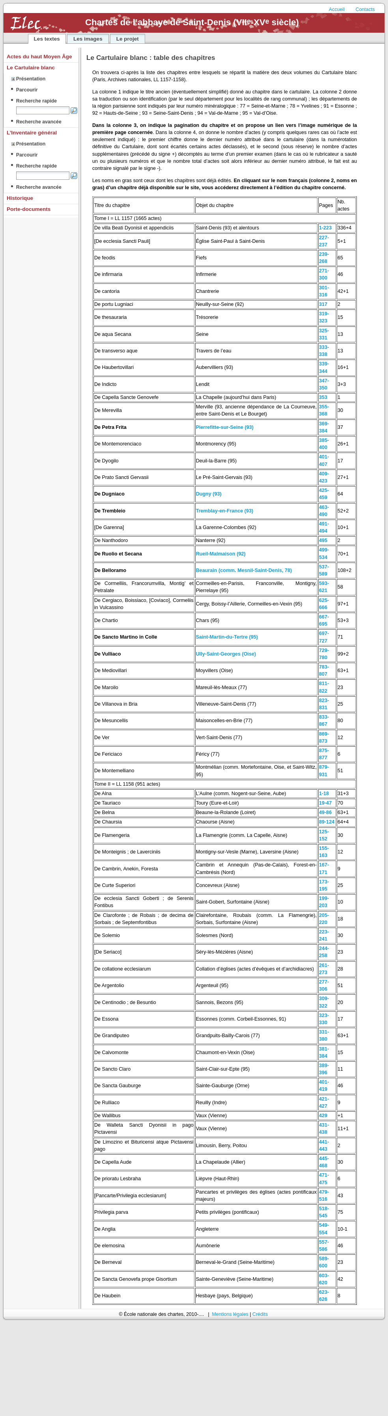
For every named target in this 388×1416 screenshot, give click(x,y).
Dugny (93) (209, 494)
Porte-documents (28, 209)
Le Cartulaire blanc (31, 68)
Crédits (260, 1314)
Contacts (365, 9)
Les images (88, 39)
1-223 (325, 228)
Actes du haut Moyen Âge (39, 57)
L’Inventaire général (32, 133)
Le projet (127, 39)
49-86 (325, 812)
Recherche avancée (39, 122)
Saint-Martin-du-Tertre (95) (227, 637)
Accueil (337, 9)
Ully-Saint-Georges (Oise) (226, 654)
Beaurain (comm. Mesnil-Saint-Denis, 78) (244, 570)
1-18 (324, 793)
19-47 (325, 803)
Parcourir (27, 90)
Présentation (31, 79)
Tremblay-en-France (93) (225, 511)
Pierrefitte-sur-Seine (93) (225, 427)
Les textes (47, 39)
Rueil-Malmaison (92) (221, 554)
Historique (20, 198)
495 (323, 540)
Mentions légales (230, 1314)
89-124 (326, 822)
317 (323, 304)
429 (323, 1115)
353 (323, 397)
